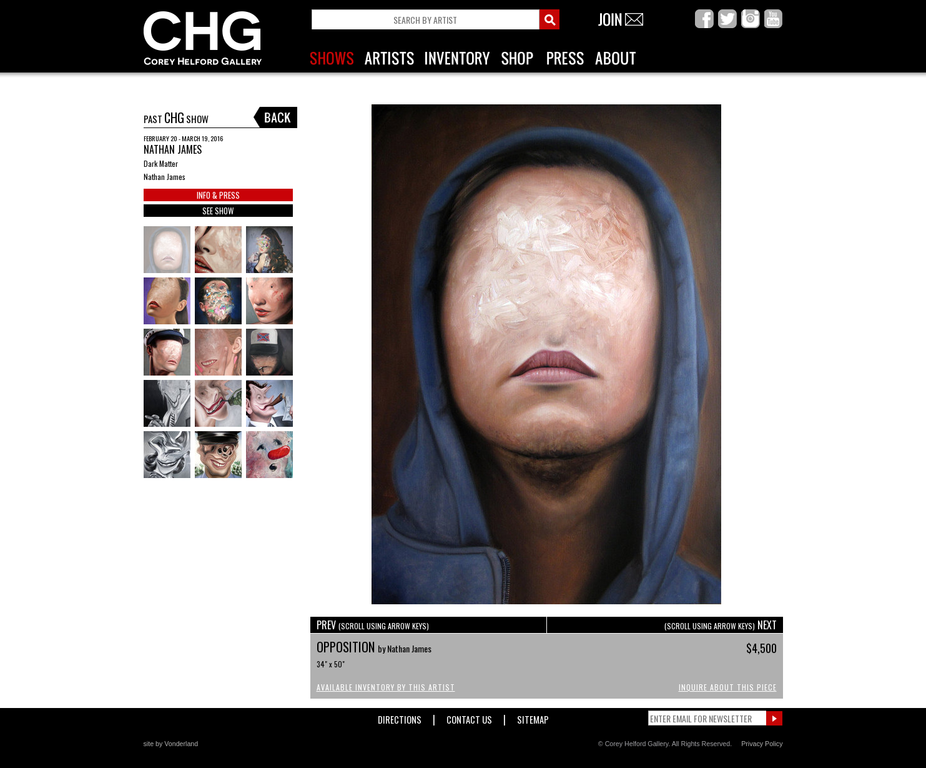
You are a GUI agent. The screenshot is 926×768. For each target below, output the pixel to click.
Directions (399, 717)
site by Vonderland (171, 743)
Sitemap (533, 717)
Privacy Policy (761, 743)
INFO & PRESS (218, 195)
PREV (373, 624)
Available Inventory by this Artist (386, 687)
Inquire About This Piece (728, 687)
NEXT (720, 624)
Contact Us (469, 717)
